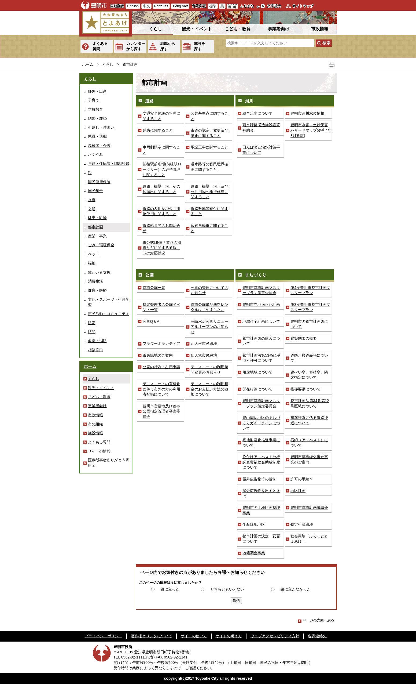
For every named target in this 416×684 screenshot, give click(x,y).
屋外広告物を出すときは (261, 493)
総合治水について (257, 113)
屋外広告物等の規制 (259, 479)
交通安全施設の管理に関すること (161, 116)
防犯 (91, 332)
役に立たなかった (296, 589)
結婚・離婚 (97, 118)
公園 (149, 275)
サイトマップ (302, 6)
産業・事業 (97, 236)
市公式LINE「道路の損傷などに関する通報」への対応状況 (162, 247)
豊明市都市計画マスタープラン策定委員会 (261, 290)
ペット (93, 254)
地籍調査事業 (253, 553)
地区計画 (297, 490)
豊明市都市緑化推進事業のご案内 (309, 459)
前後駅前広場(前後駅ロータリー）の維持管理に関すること (162, 169)
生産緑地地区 (253, 524)
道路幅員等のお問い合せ (161, 228)
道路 (149, 101)
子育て (93, 100)
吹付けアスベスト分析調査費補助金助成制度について (261, 462)
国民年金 (95, 191)
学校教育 (95, 109)
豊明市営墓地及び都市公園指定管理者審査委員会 (161, 411)
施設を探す (199, 46)
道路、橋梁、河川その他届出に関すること (161, 189)
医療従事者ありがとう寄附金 (108, 463)
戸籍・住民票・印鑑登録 (108, 163)
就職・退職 (97, 136)
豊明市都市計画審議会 (309, 507)
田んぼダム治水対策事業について (261, 150)
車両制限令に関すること (161, 150)
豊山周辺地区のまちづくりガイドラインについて (261, 422)
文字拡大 (274, 6)
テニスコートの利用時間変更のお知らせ (209, 369)
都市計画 (95, 227)
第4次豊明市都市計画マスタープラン (310, 290)
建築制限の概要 (303, 338)
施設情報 (95, 433)
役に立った (170, 589)
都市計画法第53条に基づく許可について (261, 358)
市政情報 (319, 29)
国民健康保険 (99, 182)
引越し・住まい (101, 127)
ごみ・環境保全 (101, 245)
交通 (91, 209)
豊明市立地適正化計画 (261, 304)
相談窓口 (95, 350)
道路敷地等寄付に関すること (209, 211)
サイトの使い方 (194, 636)
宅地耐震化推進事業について (261, 442)
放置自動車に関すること (209, 228)
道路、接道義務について (309, 358)
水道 (91, 200)
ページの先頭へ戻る (316, 620)
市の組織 (95, 424)
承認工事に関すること (209, 147)
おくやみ (95, 154)
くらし (155, 29)
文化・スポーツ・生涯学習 (108, 302)
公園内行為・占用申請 (161, 367)
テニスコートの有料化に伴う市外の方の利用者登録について (161, 389)
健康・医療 (97, 290)
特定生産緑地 (301, 524)
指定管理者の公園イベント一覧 (161, 307)
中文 (146, 6)
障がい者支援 (99, 272)
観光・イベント (197, 29)
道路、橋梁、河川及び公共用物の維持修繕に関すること (209, 191)
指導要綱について (305, 389)
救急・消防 (97, 341)
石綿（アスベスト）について (309, 442)
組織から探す (167, 46)
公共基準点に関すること (209, 116)
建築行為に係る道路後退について (309, 420)
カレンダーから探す (135, 46)
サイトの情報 (99, 451)
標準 (212, 6)
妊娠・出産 (97, 91)
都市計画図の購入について (261, 341)
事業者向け (278, 29)
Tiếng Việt (180, 6)
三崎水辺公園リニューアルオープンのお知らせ (209, 326)
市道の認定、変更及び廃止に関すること (209, 133)
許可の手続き (301, 479)
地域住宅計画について (261, 321)
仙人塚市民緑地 (204, 355)
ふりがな (247, 6)
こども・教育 (238, 29)
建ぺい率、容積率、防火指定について (309, 375)
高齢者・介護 (99, 145)
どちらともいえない (227, 589)
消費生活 (95, 281)
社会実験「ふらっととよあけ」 (309, 539)
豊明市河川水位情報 (307, 113)
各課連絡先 (317, 636)
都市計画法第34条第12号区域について (309, 403)
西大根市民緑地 (204, 343)
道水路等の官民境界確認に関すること (209, 167)
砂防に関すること (158, 130)
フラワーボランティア (161, 343)
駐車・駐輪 (97, 218)
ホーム (87, 64)
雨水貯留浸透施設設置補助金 (261, 127)
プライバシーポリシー (103, 636)
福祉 (91, 263)
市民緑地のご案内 (158, 355)
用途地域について (257, 372)
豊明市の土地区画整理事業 (261, 510)
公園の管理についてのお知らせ (209, 290)
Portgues (161, 6)
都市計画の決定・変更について (261, 539)
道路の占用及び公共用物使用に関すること (161, 211)
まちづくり (255, 275)
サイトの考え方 (229, 636)
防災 (91, 323)
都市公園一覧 (154, 287)
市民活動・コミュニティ (108, 314)
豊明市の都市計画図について (309, 324)
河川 (249, 101)
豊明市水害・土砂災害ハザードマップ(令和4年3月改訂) (311, 130)
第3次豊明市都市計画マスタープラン (310, 307)
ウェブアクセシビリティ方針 (275, 636)
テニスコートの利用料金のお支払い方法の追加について (209, 389)
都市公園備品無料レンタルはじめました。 (209, 307)
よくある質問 (100, 46)
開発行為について (257, 389)
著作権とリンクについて (151, 636)
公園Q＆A (151, 321)
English (133, 6)
